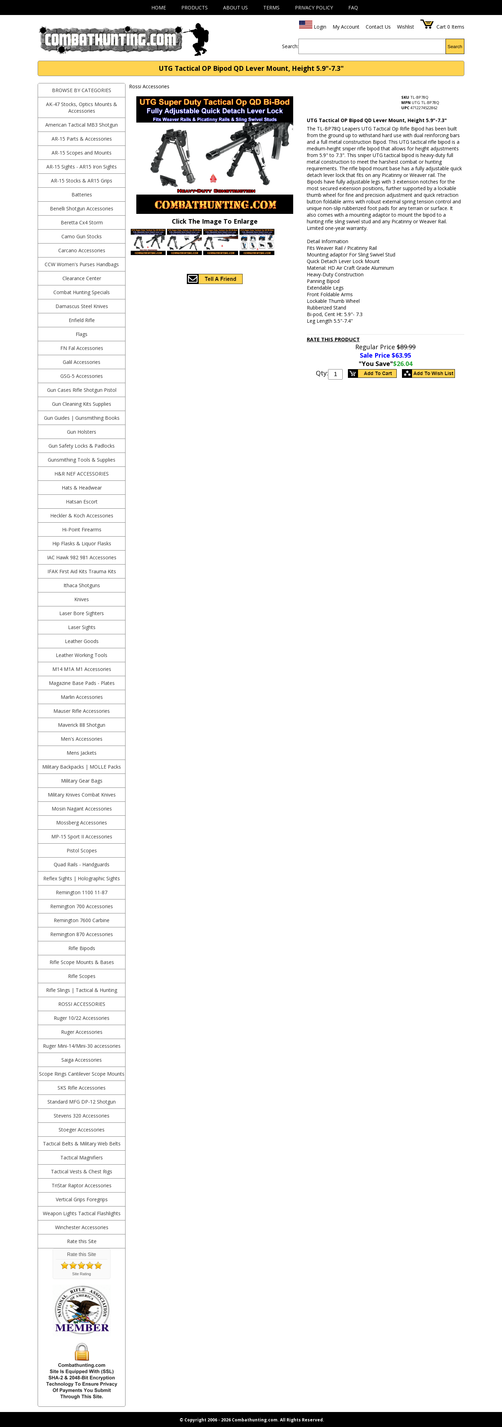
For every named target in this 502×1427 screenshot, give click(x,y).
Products (194, 7)
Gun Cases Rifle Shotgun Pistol (81, 390)
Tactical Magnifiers (81, 1157)
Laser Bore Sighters (81, 613)
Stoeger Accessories (82, 1129)
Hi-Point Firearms (81, 529)
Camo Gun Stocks (81, 236)
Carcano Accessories (81, 250)
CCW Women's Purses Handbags (82, 264)
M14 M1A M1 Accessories (81, 669)
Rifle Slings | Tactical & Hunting (81, 990)
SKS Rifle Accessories (82, 1087)
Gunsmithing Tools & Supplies (81, 459)
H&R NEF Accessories (81, 473)
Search (455, 46)
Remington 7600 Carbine (81, 920)
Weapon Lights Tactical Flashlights (82, 1213)
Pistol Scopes (82, 850)
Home (158, 7)
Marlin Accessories (82, 697)
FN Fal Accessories (81, 348)
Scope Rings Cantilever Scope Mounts (81, 1073)
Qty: (322, 373)
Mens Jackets (82, 752)
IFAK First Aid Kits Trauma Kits (81, 571)
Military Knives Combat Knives (82, 794)
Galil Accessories (81, 362)
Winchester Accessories (81, 1227)
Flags (82, 334)
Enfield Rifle (82, 320)
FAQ (353, 7)
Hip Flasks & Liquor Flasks (81, 543)
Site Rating (81, 1274)
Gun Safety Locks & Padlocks (81, 445)
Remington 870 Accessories (81, 934)
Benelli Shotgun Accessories (81, 208)
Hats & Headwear (82, 487)
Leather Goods (82, 641)
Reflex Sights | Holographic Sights (81, 878)
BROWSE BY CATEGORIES (81, 90)
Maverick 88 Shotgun (81, 725)
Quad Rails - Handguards (81, 864)
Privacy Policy (314, 7)
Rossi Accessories (81, 1004)
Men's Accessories (81, 738)
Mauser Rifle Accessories (81, 711)
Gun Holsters (81, 431)
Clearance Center (81, 278)
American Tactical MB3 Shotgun (81, 124)
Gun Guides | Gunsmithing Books (82, 417)
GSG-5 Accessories (81, 376)
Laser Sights (82, 627)
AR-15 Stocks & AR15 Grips (81, 180)
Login (320, 26)
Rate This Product (333, 339)
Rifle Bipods (81, 948)
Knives (81, 599)
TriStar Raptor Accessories (82, 1185)
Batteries (81, 194)
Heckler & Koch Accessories (81, 515)
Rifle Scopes (82, 976)
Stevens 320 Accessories (81, 1115)
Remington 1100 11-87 (81, 892)
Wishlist (405, 26)
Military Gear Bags (81, 780)
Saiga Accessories (81, 1059)
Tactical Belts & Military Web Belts (82, 1143)
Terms (271, 7)
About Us (235, 7)
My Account (346, 26)
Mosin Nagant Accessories (82, 808)
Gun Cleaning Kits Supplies (81, 404)
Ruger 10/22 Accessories (81, 1018)
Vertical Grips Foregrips (82, 1199)
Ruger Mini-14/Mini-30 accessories (82, 1046)
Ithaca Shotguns (81, 585)
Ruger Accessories (81, 1032)
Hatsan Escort (82, 501)
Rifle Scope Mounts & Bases (82, 962)
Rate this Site (82, 1241)
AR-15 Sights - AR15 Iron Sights (81, 166)
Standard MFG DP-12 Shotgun (81, 1101)
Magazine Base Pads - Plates (82, 683)
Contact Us (378, 26)
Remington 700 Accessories (81, 906)
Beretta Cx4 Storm (82, 222)
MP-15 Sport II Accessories (81, 836)
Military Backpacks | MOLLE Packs (81, 766)
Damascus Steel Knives (81, 306)
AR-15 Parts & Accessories (82, 138)
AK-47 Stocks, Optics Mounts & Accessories (81, 107)
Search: (290, 46)
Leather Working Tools (81, 655)
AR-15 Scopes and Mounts (82, 152)
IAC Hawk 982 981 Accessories (81, 557)
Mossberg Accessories (81, 822)
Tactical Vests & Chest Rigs (81, 1171)
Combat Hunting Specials (81, 292)
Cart (441, 26)
